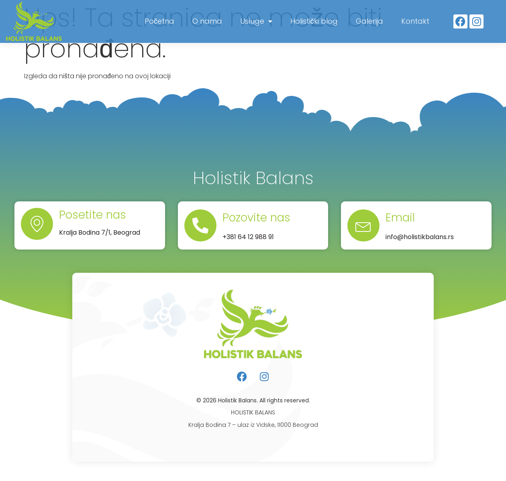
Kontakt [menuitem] (415, 21)
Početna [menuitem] (159, 21)
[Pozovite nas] (200, 225)
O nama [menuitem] (207, 21)
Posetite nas (92, 215)
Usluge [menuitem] (256, 21)
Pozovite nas (256, 217)
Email (400, 217)
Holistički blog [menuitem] (314, 21)
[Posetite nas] (37, 224)
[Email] (363, 225)
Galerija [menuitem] (369, 21)
